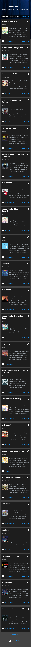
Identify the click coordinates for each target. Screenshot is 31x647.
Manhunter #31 (7, 530)
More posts (15, 634)
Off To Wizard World (9, 128)
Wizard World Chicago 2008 (12, 48)
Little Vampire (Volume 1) (11, 556)
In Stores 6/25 (7, 183)
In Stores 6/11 (7, 425)
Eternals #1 (6, 344)
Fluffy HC (5, 237)
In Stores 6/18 (7, 290)
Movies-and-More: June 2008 (13, 609)
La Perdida (6, 504)
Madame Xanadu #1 (9, 74)
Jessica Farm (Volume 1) (11, 399)
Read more (25, 41)
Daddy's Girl (6, 264)
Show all (25, 16)
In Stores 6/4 (7, 583)
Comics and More (15, 7)
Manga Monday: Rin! (9, 21)
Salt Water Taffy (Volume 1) (12, 478)
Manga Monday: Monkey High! (13, 451)
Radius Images (19, 643)
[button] (28, 21)
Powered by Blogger (15, 640)
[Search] (29, 3)
